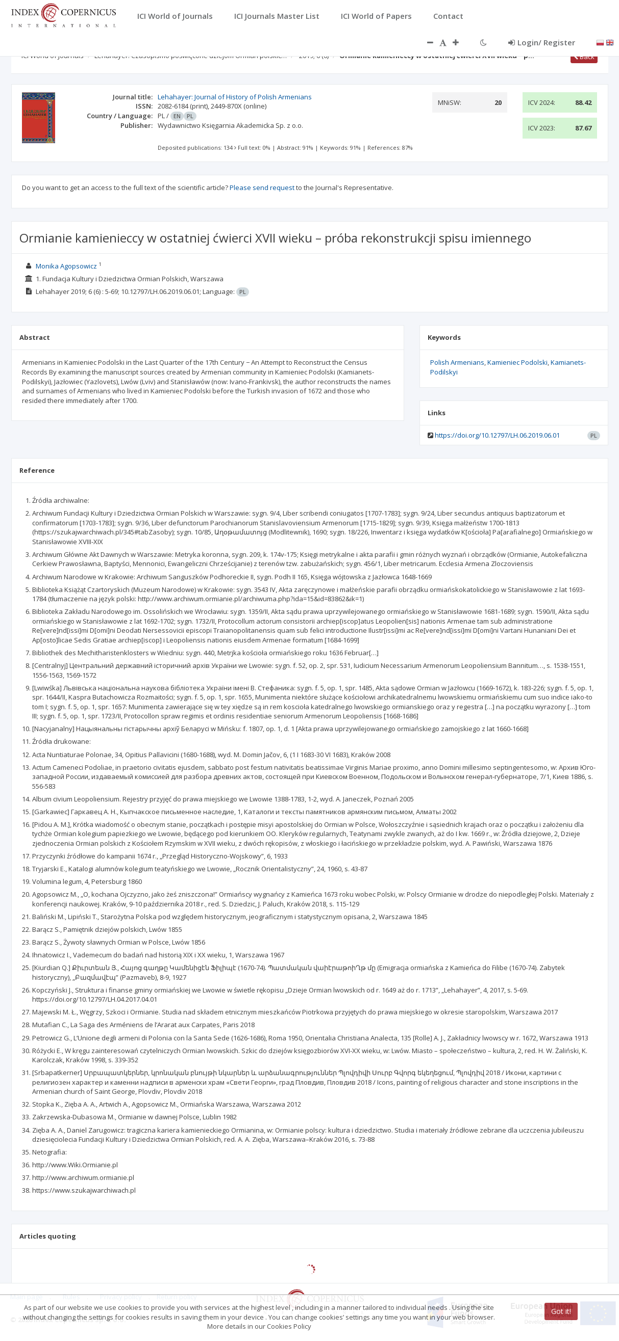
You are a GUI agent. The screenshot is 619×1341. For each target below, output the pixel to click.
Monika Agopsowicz (66, 266)
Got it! (561, 1311)
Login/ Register (541, 42)
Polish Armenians (457, 362)
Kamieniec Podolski (517, 362)
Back (584, 56)
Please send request (262, 187)
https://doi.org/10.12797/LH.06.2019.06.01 (497, 435)
